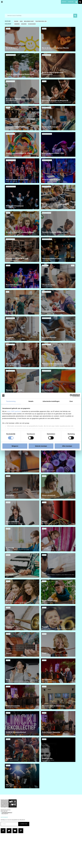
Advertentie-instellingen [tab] (51, 401)
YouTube (15, 829)
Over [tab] (71, 401)
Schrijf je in (23, 824)
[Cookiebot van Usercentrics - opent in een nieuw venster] (71, 395)
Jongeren (23, 24)
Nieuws (64, 2)
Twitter (8, 829)
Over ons (70, 2)
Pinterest (20, 829)
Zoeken (80, 2)
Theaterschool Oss (40, 21)
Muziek (16, 21)
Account (76, 2)
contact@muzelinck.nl (7, 812)
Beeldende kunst (29, 21)
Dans (21, 21)
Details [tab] (31, 401)
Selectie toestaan (41, 446)
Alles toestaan (67, 446)
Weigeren (15, 446)
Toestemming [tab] (11, 401)
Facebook (3, 829)
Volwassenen (32, 24)
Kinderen (17, 24)
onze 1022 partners (14, 411)
